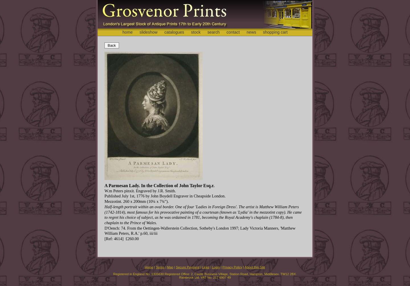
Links (206, 267)
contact (233, 32)
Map (170, 267)
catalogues (174, 32)
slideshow (148, 32)
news (251, 32)
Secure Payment (188, 267)
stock (196, 32)
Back (112, 45)
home (127, 32)
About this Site (255, 267)
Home (149, 267)
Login (216, 267)
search (213, 32)
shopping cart (275, 32)
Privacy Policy (232, 267)
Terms (160, 267)
